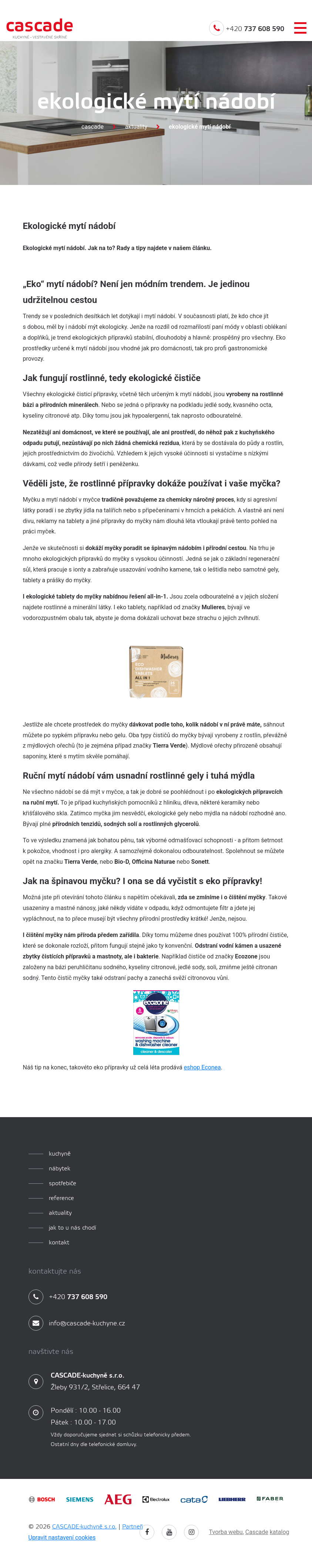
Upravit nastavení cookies (62, 1537)
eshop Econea (202, 1067)
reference (61, 1198)
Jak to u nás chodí (72, 1227)
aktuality (60, 1213)
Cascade (92, 126)
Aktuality (136, 126)
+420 (246, 35)
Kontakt (59, 1242)
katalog (279, 1532)
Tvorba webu (226, 1532)
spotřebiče (62, 1183)
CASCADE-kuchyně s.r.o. (84, 1526)
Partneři (132, 1526)
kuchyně (60, 1153)
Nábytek (59, 1168)
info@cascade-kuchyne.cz (76, 1323)
